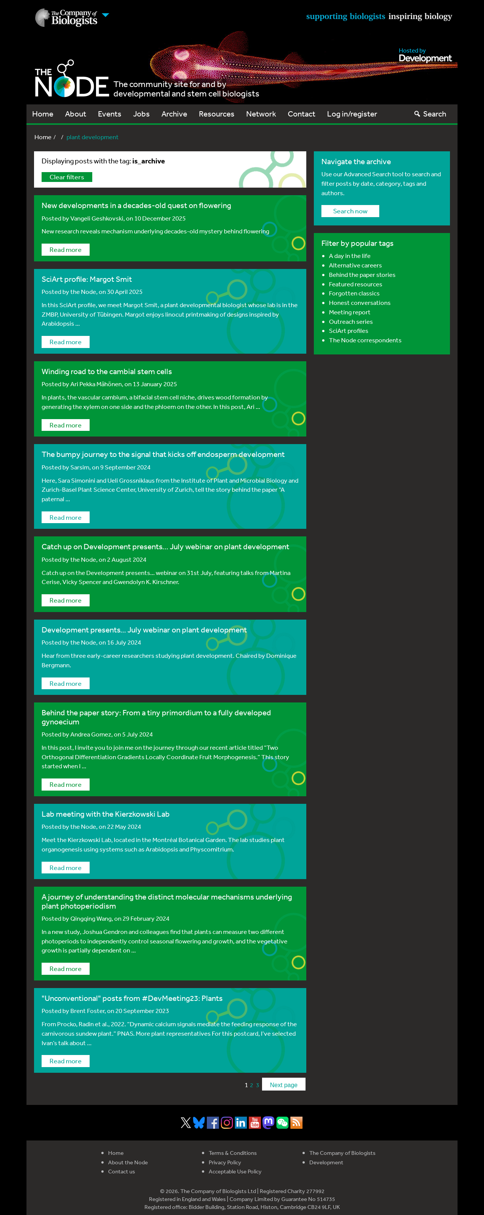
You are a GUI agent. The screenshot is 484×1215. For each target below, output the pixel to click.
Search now (350, 211)
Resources (216, 113)
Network (261, 113)
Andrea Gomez (90, 734)
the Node (83, 291)
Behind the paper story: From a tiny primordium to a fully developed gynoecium (156, 717)
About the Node (128, 1162)
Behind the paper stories (362, 274)
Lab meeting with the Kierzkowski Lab (106, 814)
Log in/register (352, 113)
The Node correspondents (365, 340)
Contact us (121, 1171)
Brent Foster (87, 1011)
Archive (174, 113)
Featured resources (355, 284)
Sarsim (79, 467)
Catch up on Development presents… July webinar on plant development (165, 546)
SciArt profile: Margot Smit (87, 279)
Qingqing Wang (91, 918)
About (75, 113)
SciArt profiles (348, 330)
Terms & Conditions (233, 1152)
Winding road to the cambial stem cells (107, 371)
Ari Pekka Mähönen (96, 384)
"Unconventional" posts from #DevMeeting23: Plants (132, 998)
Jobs (141, 113)
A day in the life (350, 255)
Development (326, 1162)
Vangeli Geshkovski (96, 218)
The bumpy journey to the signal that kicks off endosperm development (163, 454)
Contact (301, 113)
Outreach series (351, 321)
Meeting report (350, 312)
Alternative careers (355, 265)
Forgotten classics (354, 293)
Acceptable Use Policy (235, 1171)
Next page (284, 1085)
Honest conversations (360, 302)
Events (109, 113)
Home (42, 113)
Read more (66, 249)
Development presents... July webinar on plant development (144, 629)
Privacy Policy (225, 1162)
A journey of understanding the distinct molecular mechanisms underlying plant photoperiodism (167, 901)
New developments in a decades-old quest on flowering (136, 205)
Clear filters (67, 176)
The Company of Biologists (342, 1152)
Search (429, 113)
